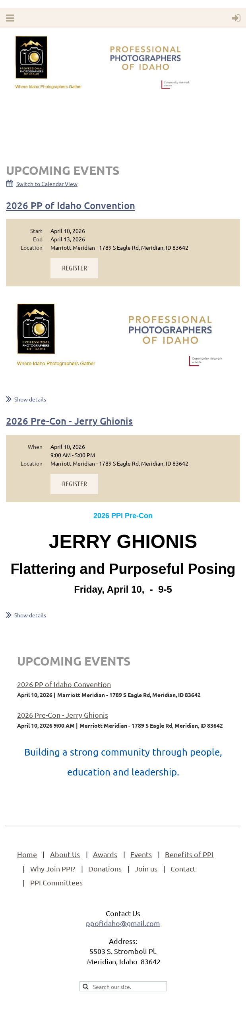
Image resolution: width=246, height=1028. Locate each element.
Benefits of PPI (189, 854)
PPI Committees (56, 882)
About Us (65, 854)
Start (36, 230)
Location (32, 247)
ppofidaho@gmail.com (123, 923)
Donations (105, 868)
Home (27, 854)
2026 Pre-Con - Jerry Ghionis (69, 421)
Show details (30, 399)
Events (141, 854)
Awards (105, 854)
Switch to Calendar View (46, 183)
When (35, 446)
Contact (183, 868)
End (38, 239)
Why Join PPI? (52, 868)
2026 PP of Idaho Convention (70, 205)
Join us (146, 868)
